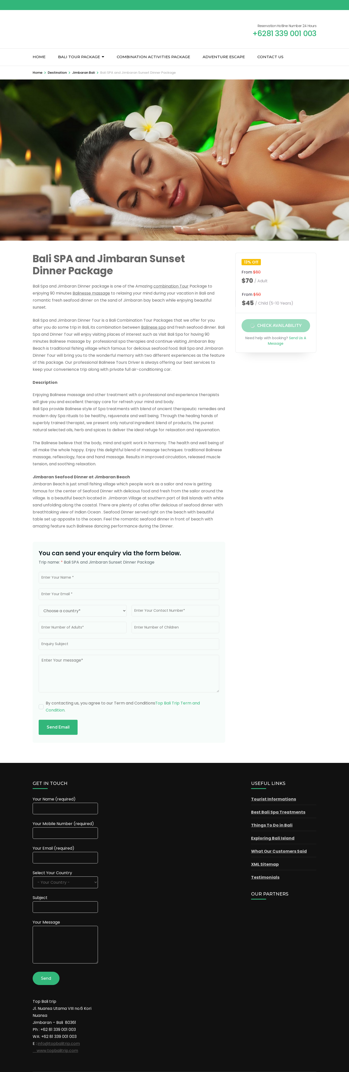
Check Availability (279, 326)
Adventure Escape (224, 56)
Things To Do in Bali (272, 825)
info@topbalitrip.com (59, 1043)
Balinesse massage (91, 293)
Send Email (58, 727)
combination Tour (171, 286)
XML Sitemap (265, 864)
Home (39, 56)
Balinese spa (153, 327)
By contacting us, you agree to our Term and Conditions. (123, 706)
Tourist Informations (273, 799)
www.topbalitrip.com (55, 1050)
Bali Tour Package (79, 56)
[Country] (83, 611)
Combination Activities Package (153, 56)
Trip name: (51, 562)
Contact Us (270, 56)
